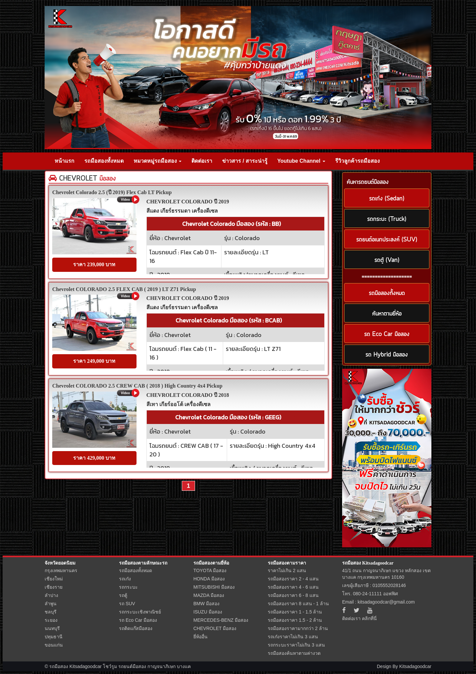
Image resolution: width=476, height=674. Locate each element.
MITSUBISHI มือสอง (214, 587)
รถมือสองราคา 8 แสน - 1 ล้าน (298, 603)
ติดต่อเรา (201, 161)
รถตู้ (123, 595)
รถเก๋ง (125, 578)
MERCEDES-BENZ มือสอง (220, 620)
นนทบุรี (52, 628)
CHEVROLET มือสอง (214, 628)
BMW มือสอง (206, 603)
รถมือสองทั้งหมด (104, 161)
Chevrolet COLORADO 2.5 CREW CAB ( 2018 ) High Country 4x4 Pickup (137, 386)
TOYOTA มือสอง (209, 570)
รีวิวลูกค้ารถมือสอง (357, 161)
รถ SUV (127, 603)
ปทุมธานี (53, 636)
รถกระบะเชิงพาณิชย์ (140, 611)
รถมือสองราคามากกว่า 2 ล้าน (298, 628)
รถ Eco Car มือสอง (138, 620)
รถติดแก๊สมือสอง (135, 628)
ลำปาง (51, 595)
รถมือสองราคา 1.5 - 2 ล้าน (295, 620)
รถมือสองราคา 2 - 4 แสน (293, 578)
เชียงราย (53, 587)
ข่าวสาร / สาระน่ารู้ (244, 161)
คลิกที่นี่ (369, 618)
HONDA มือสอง (209, 578)
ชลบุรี (51, 611)
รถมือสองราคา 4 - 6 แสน (293, 587)
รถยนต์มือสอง (132, 666)
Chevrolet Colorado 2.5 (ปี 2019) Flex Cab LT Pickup (112, 192)
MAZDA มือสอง (208, 595)
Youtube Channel (301, 161)
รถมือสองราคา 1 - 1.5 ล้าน (295, 611)
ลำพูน (51, 603)
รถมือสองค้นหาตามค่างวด (294, 653)
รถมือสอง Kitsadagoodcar (367, 563)
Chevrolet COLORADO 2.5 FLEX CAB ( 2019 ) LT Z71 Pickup (124, 289)
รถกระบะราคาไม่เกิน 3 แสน (296, 645)
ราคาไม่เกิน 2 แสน (287, 570)
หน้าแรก (64, 161)
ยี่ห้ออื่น (200, 636)
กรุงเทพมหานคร (61, 570)
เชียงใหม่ (54, 578)
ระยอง (51, 620)
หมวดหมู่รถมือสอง (157, 161)
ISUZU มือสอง (207, 611)
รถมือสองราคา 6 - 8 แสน (293, 595)
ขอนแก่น (54, 645)
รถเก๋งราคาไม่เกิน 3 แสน (293, 636)
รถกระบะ (128, 587)
